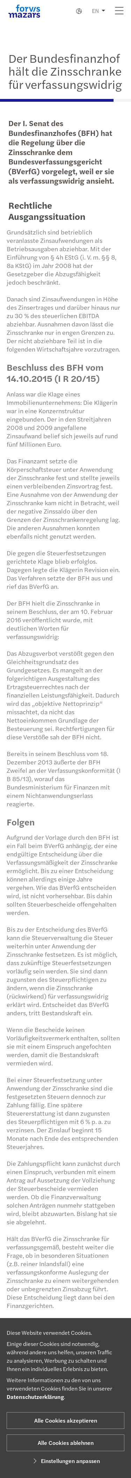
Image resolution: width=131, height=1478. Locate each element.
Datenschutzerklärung (35, 1397)
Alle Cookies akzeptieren (65, 1420)
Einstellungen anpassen (65, 1461)
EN (95, 11)
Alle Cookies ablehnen (66, 1443)
